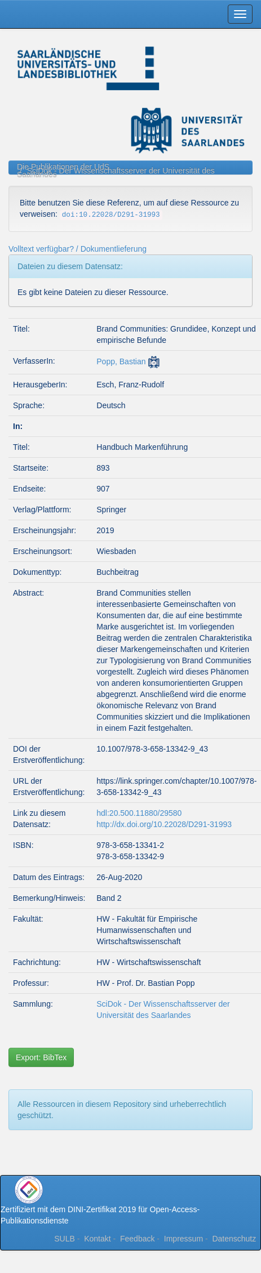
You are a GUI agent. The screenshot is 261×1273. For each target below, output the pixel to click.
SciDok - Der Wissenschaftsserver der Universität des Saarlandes (116, 172)
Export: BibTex (41, 1057)
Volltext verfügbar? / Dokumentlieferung (77, 248)
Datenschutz (234, 1238)
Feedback (137, 1238)
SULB (64, 1238)
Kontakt (97, 1238)
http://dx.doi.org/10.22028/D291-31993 (164, 824)
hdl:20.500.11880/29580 (139, 813)
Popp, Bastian (120, 361)
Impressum (183, 1238)
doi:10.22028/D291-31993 (111, 215)
